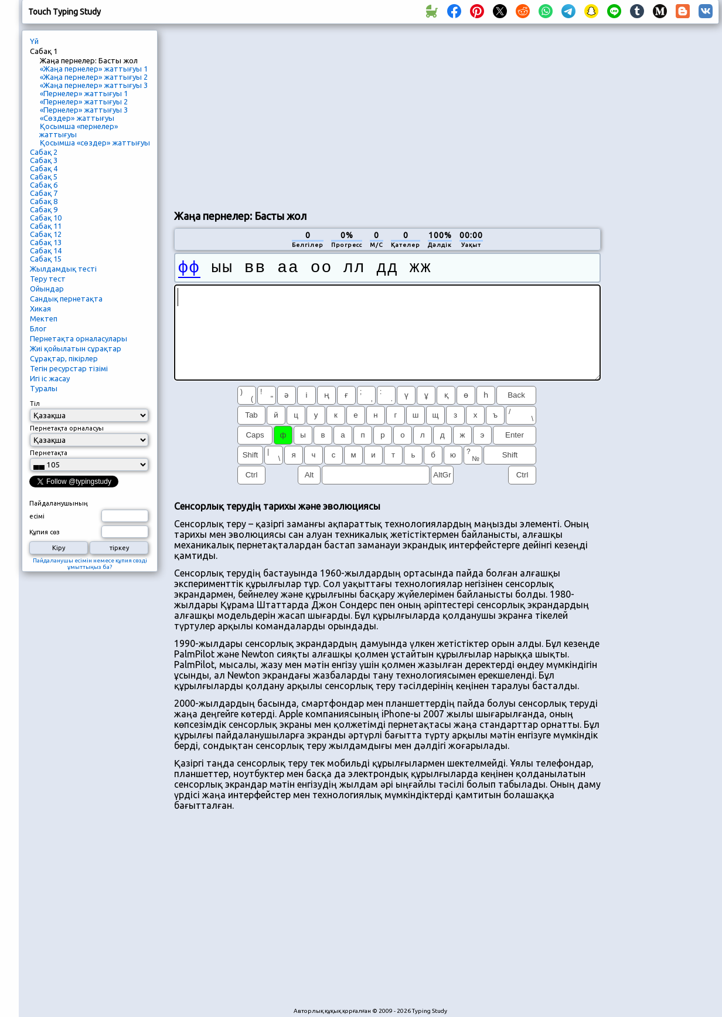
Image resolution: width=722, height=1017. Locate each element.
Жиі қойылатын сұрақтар (75, 348)
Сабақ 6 (43, 185)
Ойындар (47, 288)
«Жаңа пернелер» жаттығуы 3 (94, 85)
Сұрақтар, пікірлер (64, 358)
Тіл (35, 403)
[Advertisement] (361, 115)
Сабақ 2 (43, 152)
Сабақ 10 (46, 217)
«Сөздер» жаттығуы (77, 118)
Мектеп (43, 318)
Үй (34, 41)
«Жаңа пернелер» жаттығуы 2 (94, 77)
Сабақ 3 (43, 160)
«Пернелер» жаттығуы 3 (84, 110)
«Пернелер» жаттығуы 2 (84, 101)
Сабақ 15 (46, 259)
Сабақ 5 (43, 176)
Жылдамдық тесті (63, 269)
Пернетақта (48, 452)
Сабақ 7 (43, 193)
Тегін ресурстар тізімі (69, 368)
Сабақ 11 (46, 226)
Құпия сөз (44, 531)
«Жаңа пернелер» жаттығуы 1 (94, 69)
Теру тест (48, 278)
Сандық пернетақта (66, 298)
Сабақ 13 (46, 242)
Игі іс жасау (50, 378)
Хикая (40, 308)
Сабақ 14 (46, 250)
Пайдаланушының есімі (58, 510)
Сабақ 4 (43, 168)
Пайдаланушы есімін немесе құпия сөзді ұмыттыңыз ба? (90, 563)
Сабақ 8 (43, 201)
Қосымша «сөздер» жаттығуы (95, 142)
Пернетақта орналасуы (67, 428)
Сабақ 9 (43, 209)
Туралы (43, 388)
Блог (38, 328)
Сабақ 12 (46, 234)
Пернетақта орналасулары (78, 338)
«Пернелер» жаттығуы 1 (84, 93)
